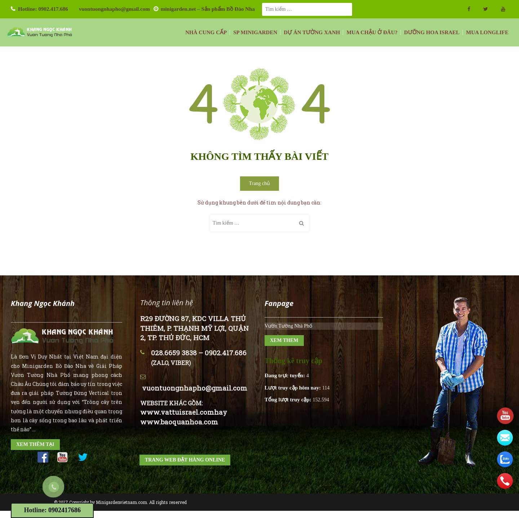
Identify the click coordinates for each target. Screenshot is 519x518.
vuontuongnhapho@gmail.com (114, 9)
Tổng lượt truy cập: (289, 399)
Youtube (503, 9)
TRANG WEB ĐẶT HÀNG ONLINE (185, 460)
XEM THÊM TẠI (35, 444)
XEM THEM (284, 340)
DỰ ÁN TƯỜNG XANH (312, 32)
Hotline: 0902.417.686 (43, 9)
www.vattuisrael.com (177, 411)
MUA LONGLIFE (487, 32)
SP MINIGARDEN (255, 32)
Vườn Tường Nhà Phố (288, 326)
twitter (485, 9)
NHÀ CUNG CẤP (206, 32)
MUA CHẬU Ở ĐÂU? (372, 32)
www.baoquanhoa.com (179, 421)
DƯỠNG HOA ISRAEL (432, 32)
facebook (469, 9)
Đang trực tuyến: (285, 375)
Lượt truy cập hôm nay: (293, 388)
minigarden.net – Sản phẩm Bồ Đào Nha (208, 9)
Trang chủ (259, 183)
